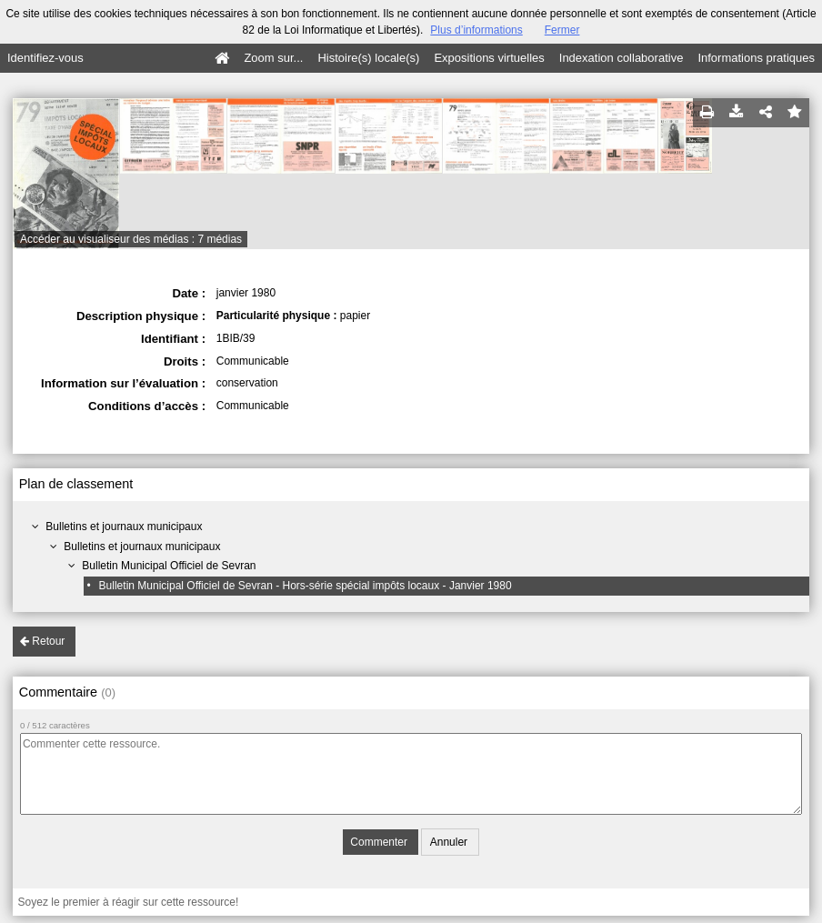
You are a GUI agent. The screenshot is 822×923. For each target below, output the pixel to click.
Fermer (562, 30)
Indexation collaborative (621, 58)
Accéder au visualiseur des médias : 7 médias (131, 239)
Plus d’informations (476, 30)
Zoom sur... (273, 58)
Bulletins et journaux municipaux (123, 526)
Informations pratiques (756, 58)
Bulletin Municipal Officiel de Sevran (169, 565)
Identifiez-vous (45, 58)
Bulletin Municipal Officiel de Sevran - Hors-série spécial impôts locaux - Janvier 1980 (305, 585)
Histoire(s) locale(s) (368, 58)
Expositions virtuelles (489, 58)
